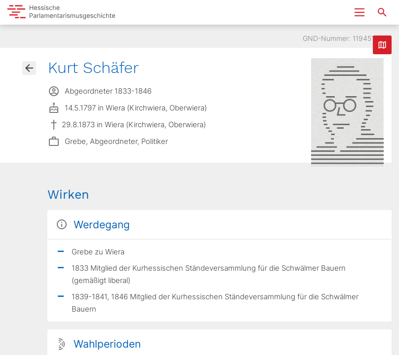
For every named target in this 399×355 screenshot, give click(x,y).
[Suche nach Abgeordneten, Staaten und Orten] (382, 12)
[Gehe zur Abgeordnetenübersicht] (29, 68)
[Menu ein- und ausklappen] (359, 12)
